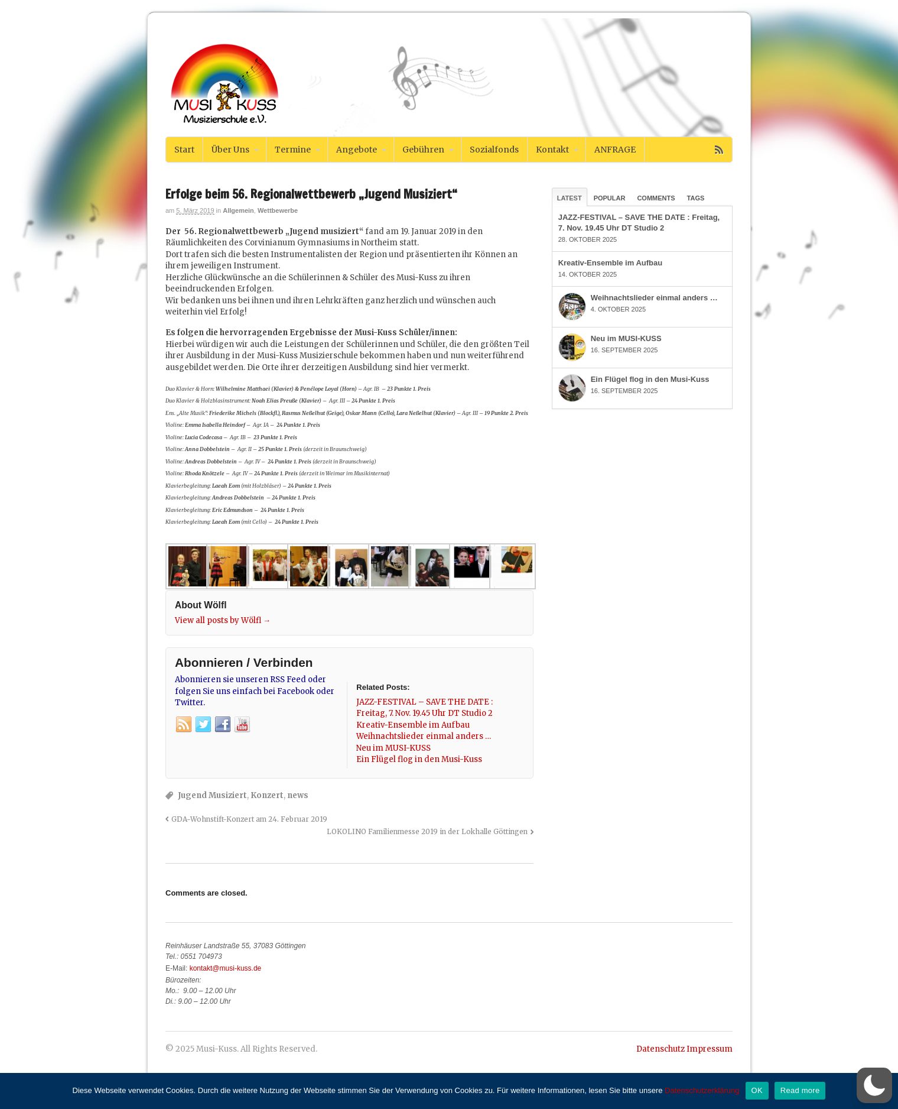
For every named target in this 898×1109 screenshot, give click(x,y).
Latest (569, 198)
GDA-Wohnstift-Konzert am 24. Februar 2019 (249, 819)
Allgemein (238, 210)
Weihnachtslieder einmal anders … (654, 297)
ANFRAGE (615, 149)
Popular (610, 198)
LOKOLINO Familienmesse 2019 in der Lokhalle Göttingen (427, 831)
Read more (800, 1090)
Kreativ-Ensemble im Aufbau (610, 262)
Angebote (356, 149)
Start (184, 149)
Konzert (267, 795)
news (297, 795)
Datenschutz (660, 1049)
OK (757, 1090)
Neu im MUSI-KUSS (626, 338)
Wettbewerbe (278, 210)
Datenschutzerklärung (702, 1090)
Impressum (709, 1049)
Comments (656, 198)
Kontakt (552, 149)
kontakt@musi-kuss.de (226, 968)
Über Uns (230, 149)
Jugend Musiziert (212, 795)
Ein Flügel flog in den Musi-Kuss (650, 379)
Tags (696, 198)
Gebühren (423, 149)
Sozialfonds (494, 149)
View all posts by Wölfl (223, 620)
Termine (293, 149)
